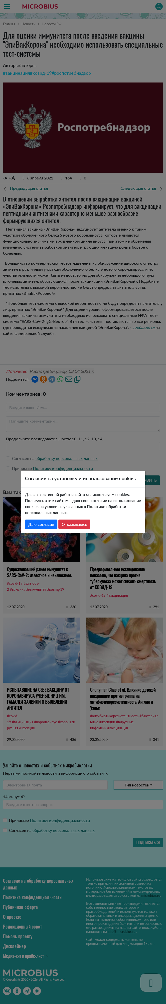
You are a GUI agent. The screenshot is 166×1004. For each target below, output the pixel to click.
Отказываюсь (74, 524)
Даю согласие (41, 524)
